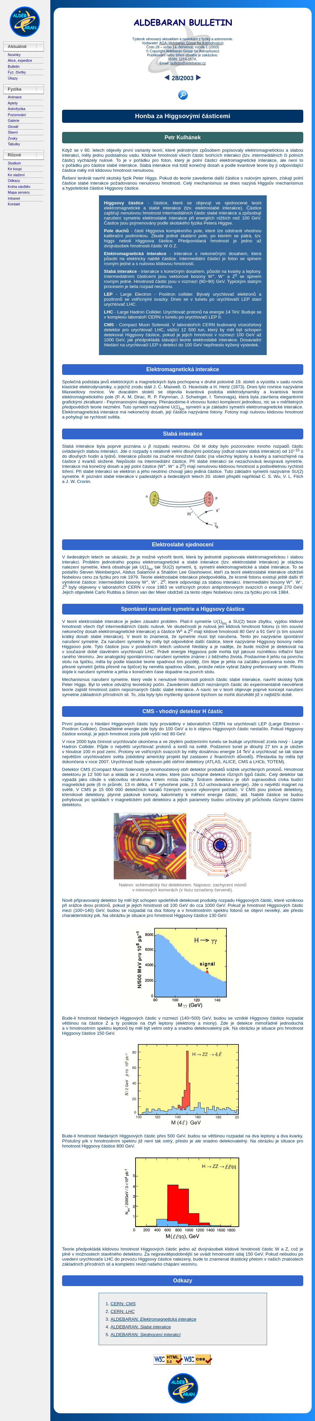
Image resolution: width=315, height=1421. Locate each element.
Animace (14, 97)
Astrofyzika (16, 109)
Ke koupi (14, 169)
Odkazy (14, 181)
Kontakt (14, 204)
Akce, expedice (20, 60)
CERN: (123, 1303)
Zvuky (12, 138)
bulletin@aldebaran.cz (188, 63)
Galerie (13, 120)
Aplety (13, 103)
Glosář (13, 127)
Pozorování (17, 115)
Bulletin (13, 66)
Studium (14, 163)
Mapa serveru (19, 192)
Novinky (14, 55)
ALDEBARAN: (154, 1319)
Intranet (14, 198)
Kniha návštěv (19, 187)
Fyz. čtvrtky (17, 72)
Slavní (13, 132)
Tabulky (14, 144)
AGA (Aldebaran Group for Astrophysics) (191, 43)
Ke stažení (16, 175)
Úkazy (13, 78)
